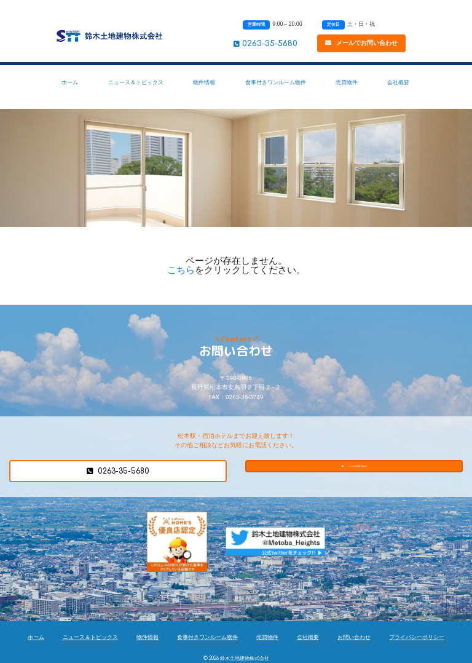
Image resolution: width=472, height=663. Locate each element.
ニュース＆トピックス (135, 82)
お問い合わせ (354, 637)
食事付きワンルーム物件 (275, 82)
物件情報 (204, 82)
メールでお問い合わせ (361, 42)
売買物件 (347, 82)
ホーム (69, 82)
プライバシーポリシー (416, 637)
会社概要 (398, 82)
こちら (181, 270)
